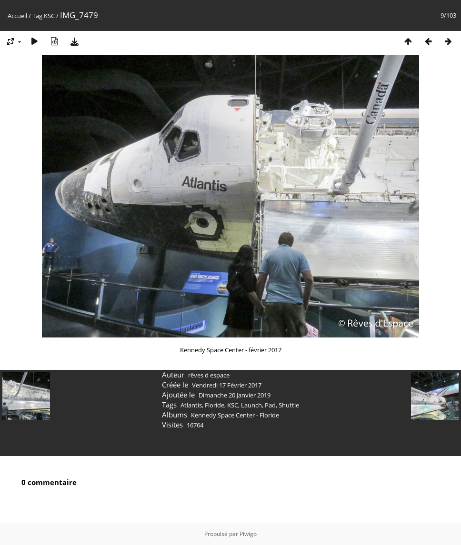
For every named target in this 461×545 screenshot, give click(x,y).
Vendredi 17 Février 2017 (226, 385)
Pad (270, 405)
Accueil (17, 15)
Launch (251, 405)
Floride (214, 405)
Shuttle (289, 405)
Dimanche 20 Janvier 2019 (235, 395)
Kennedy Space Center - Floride (235, 415)
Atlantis (191, 405)
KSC (49, 15)
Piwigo (248, 534)
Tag (37, 15)
